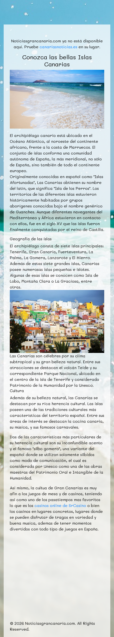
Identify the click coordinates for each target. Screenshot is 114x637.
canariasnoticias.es (58, 46)
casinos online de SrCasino (60, 505)
